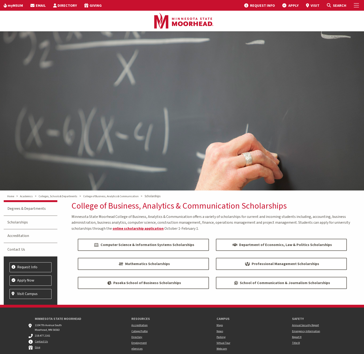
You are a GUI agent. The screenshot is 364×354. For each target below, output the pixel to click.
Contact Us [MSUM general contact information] (41, 342)
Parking (221, 337)
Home (10, 196)
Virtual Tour (223, 343)
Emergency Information (306, 331)
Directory (136, 337)
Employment (139, 343)
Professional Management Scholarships (282, 263)
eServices (137, 349)
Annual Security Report (305, 325)
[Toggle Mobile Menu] (357, 5)
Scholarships (17, 222)
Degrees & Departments (26, 208)
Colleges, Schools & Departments (58, 196)
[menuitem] (13, 5)
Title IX (296, 343)
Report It (297, 337)
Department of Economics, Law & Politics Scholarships (282, 244)
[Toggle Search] (336, 5)
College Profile (139, 331)
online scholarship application (138, 228)
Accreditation (18, 235)
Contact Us (16, 249)
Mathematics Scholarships (144, 263)
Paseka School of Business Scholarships (144, 282)
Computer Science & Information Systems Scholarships (144, 244)
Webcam (222, 349)
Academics (26, 196)
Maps (220, 325)
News (220, 331)
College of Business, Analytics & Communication (111, 196)
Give (37, 347)
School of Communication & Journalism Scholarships (282, 282)
